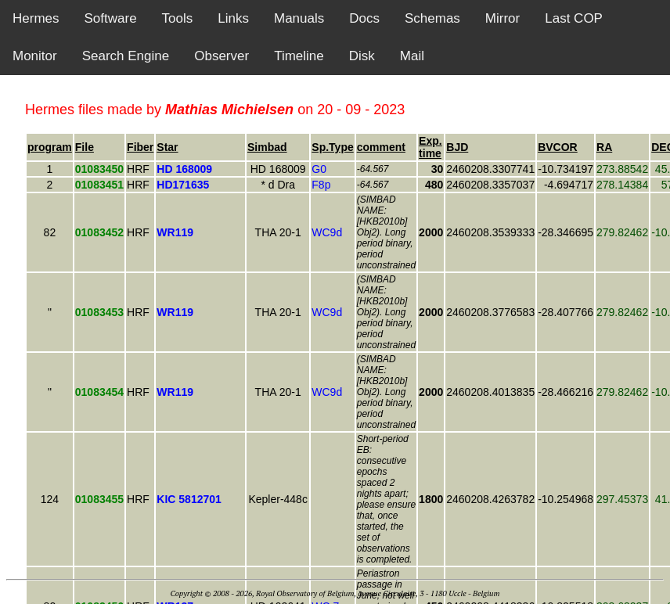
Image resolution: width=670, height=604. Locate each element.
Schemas (432, 18)
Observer (221, 56)
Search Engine (126, 56)
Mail (412, 56)
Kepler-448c (278, 499)
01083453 (99, 312)
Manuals (299, 18)
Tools (177, 18)
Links (233, 18)
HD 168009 (278, 169)
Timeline (299, 56)
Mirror (502, 18)
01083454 (99, 392)
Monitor (35, 56)
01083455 (99, 499)
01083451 (99, 184)
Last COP (574, 18)
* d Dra (278, 184)
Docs (364, 18)
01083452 (99, 232)
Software (111, 18)
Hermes (36, 18)
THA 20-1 (278, 232)
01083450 (99, 169)
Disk (362, 56)
